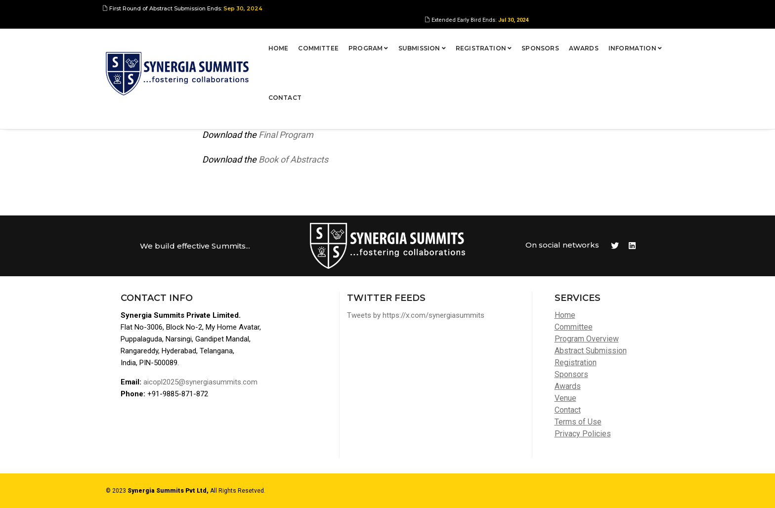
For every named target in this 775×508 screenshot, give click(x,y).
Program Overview (587, 338)
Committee (282, 41)
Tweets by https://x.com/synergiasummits (415, 315)
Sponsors (504, 41)
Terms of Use (578, 421)
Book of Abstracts (293, 159)
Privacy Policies (583, 433)
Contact (652, 41)
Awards (547, 41)
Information (599, 41)
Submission (386, 41)
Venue (565, 398)
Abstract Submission (591, 350)
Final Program (285, 134)
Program (332, 41)
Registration (448, 41)
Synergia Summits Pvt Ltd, (168, 490)
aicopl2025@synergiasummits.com (200, 382)
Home (242, 41)
